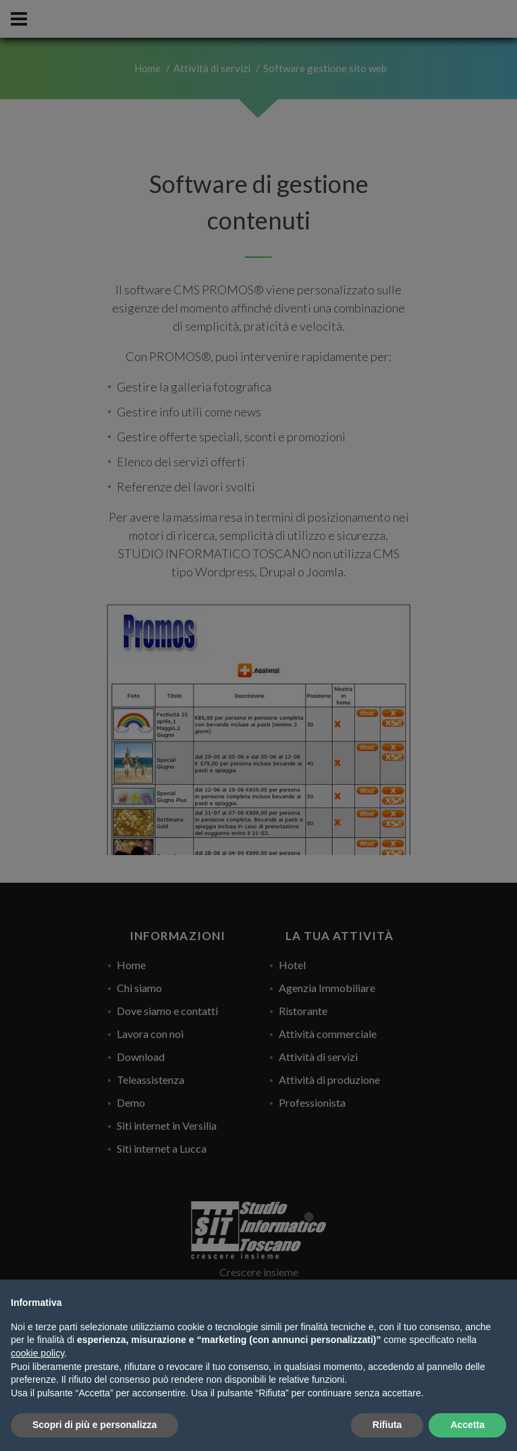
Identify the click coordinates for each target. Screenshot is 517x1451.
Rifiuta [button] (387, 1424)
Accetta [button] (467, 1424)
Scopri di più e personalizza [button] (94, 1424)
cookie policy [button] (37, 1353)
